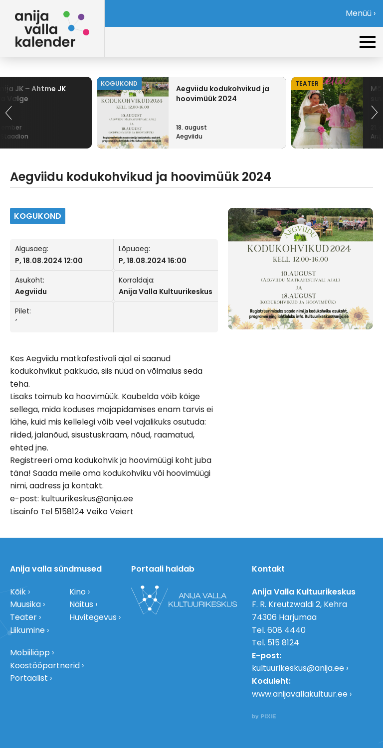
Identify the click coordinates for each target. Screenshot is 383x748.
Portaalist (29, 678)
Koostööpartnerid (45, 665)
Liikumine (27, 630)
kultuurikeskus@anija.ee (298, 668)
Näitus (81, 604)
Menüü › (361, 13)
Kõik (18, 592)
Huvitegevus (93, 617)
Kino (77, 592)
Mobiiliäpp (30, 652)
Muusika (25, 604)
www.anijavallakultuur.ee (300, 694)
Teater (23, 617)
